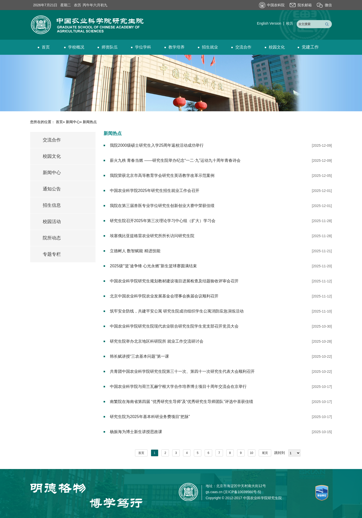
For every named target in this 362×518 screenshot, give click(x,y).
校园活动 (52, 221)
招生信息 (52, 205)
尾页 (265, 453)
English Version (269, 23)
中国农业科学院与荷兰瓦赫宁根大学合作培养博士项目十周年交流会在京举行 (178, 386)
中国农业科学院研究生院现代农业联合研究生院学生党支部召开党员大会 (174, 326)
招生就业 (208, 47)
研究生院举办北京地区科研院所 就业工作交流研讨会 (156, 341)
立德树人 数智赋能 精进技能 (135, 251)
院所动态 (52, 237)
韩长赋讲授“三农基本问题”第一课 (139, 356)
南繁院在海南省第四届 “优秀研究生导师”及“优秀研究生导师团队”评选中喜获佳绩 (181, 401)
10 (251, 453)
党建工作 (308, 47)
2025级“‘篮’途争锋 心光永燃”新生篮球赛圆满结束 (153, 266)
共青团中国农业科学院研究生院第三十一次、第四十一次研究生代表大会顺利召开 (182, 371)
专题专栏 (52, 254)
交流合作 (241, 47)
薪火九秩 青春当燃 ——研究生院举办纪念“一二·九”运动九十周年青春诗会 (175, 160)
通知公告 (52, 188)
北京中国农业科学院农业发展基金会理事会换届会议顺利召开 (164, 296)
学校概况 (74, 47)
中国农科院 (276, 5)
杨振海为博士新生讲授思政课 (136, 432)
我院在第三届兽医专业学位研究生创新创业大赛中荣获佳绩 (162, 205)
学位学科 (141, 47)
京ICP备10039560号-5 (242, 492)
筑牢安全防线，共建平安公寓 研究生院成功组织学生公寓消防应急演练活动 (177, 311)
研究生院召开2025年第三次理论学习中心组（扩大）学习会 (162, 221)
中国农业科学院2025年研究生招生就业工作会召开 (154, 190)
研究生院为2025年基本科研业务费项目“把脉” (150, 417)
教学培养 (174, 47)
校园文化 (275, 47)
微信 (328, 5)
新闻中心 (73, 122)
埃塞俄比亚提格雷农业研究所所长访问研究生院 (152, 236)
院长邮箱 (305, 5)
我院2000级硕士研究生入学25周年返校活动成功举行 (157, 145)
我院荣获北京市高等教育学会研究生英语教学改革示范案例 (162, 175)
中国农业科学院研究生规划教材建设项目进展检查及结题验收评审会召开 (174, 281)
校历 (289, 23)
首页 (44, 47)
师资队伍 (108, 47)
